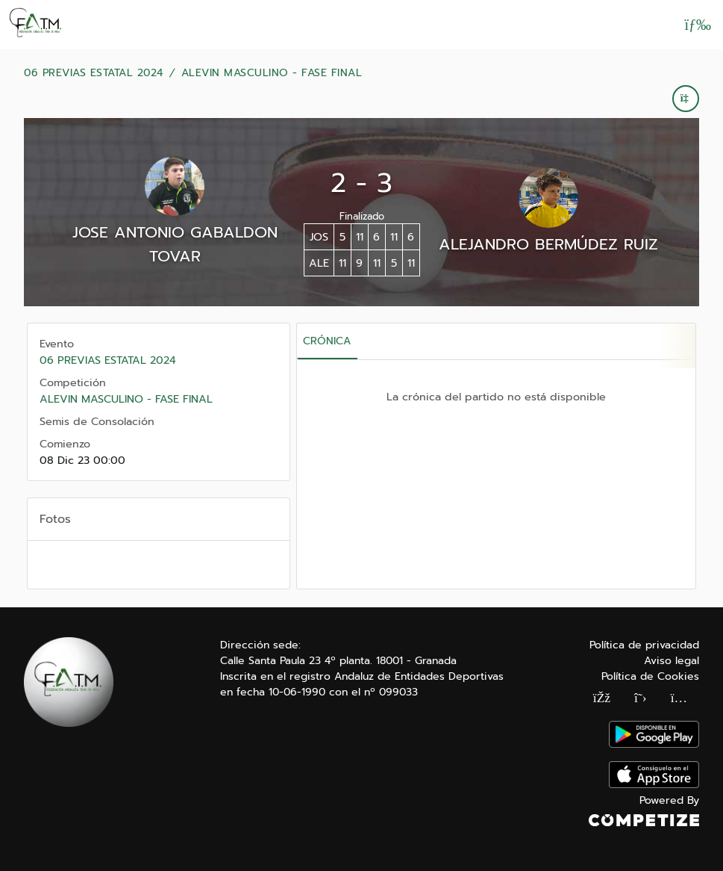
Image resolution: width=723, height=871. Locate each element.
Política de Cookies (650, 676)
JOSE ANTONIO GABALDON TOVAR (175, 244)
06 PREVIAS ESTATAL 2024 (93, 73)
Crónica (327, 341)
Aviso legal (671, 661)
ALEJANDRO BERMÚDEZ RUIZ (548, 244)
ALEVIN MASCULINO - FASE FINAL (272, 73)
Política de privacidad (644, 645)
